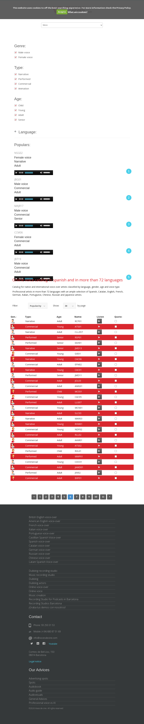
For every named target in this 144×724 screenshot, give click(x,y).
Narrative (23, 74)
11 (103, 497)
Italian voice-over (38, 529)
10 (96, 497)
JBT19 (17, 259)
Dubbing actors (37, 583)
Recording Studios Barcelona (45, 603)
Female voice (25, 57)
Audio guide (35, 690)
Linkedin (38, 643)
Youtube (53, 643)
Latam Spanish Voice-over (43, 562)
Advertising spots (38, 678)
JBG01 (17, 179)
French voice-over (39, 525)
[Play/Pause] (99, 321)
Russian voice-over (39, 553)
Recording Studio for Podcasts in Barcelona (53, 599)
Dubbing (33, 579)
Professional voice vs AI (42, 703)
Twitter (32, 643)
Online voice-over (38, 587)
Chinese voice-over (39, 558)
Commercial (24, 84)
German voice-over (39, 550)
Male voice (24, 52)
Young (21, 110)
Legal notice (35, 661)
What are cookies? (78, 11)
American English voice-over (44, 521)
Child (20, 105)
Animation (23, 88)
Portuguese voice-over (41, 533)
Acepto (62, 11)
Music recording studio (42, 575)
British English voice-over (43, 517)
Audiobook (35, 686)
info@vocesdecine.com (45, 637)
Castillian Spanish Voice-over (45, 537)
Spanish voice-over (39, 541)
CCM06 (18, 232)
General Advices (38, 699)
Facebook (44, 643)
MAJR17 (18, 206)
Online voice (35, 591)
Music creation (37, 595)
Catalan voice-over (39, 545)
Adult (21, 115)
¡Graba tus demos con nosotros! (47, 607)
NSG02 (18, 153)
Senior (21, 120)
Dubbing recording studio (43, 571)
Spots (32, 682)
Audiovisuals (36, 694)
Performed (24, 79)
